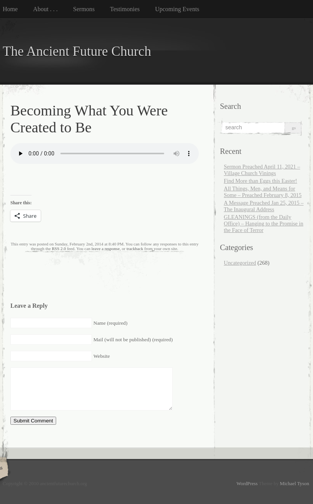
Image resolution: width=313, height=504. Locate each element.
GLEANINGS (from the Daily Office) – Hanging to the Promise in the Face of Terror (263, 223)
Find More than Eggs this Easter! (260, 181)
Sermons (84, 9)
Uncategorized (240, 263)
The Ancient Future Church (77, 51)
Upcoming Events (177, 9)
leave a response (106, 248)
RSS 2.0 (59, 248)
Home (10, 9)
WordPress (247, 483)
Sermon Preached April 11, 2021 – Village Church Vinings (262, 170)
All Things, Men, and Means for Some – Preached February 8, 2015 (262, 191)
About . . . (45, 9)
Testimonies (125, 9)
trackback (135, 248)
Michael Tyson (294, 483)
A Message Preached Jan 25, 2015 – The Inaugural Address (263, 206)
